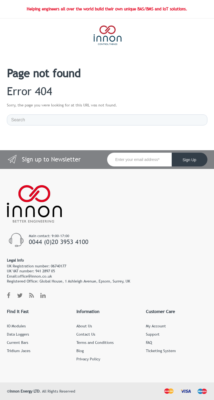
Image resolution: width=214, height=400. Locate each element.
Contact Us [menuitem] (85, 334)
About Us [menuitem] (84, 326)
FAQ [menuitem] (149, 342)
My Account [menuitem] (156, 326)
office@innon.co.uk (35, 276)
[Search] (107, 119)
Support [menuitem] (153, 334)
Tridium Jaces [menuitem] (18, 350)
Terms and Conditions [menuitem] (95, 342)
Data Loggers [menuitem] (18, 334)
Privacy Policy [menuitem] (88, 359)
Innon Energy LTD (25, 391)
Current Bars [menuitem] (17, 342)
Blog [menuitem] (80, 350)
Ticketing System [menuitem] (161, 350)
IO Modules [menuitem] (16, 326)
